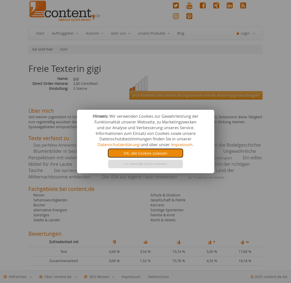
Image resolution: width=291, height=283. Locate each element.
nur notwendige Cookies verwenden (145, 164)
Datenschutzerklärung (119, 144)
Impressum (181, 144)
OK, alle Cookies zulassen (145, 153)
